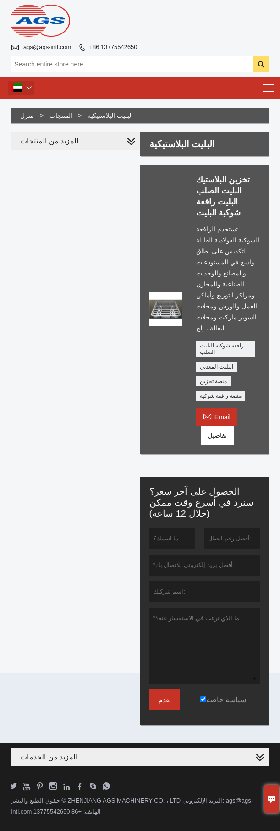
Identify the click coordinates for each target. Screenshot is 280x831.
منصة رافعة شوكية (221, 396)
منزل (27, 115)
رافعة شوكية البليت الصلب (222, 348)
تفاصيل (217, 435)
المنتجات (60, 115)
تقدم (165, 700)
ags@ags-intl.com (47, 47)
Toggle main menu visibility (269, 85)
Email (217, 416)
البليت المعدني (216, 366)
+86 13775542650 (113, 47)
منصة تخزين (213, 381)
